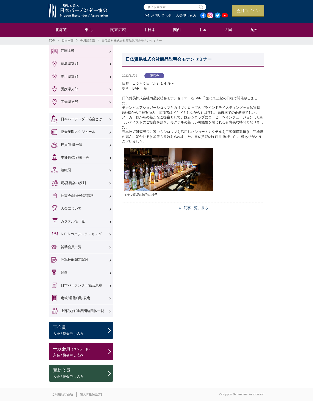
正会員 (83, 330)
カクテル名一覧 (73, 221)
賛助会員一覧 (71, 247)
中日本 (149, 30)
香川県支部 (87, 40)
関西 (177, 30)
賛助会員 (83, 373)
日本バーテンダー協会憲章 (81, 285)
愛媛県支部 (69, 89)
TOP (52, 40)
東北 (88, 30)
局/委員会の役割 (73, 183)
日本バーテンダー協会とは (81, 119)
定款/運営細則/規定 (75, 298)
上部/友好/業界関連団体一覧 (82, 311)
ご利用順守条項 (62, 394)
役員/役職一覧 (71, 144)
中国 (203, 30)
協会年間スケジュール (78, 132)
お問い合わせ (161, 15)
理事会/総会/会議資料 (77, 195)
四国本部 (67, 40)
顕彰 (64, 272)
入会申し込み (186, 15)
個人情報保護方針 (92, 394)
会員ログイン (248, 11)
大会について (71, 208)
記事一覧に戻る (196, 208)
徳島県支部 (69, 63)
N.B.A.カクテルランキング (81, 234)
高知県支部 (69, 102)
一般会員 (83, 351)
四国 (228, 30)
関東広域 (118, 30)
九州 (254, 30)
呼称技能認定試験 (74, 259)
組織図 (66, 170)
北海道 (61, 30)
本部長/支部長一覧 (75, 157)
